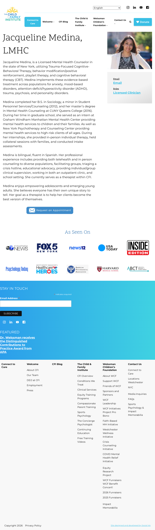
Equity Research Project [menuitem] (108, 471)
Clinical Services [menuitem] (86, 389)
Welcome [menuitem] (47, 21)
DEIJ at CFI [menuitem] (33, 380)
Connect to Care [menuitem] (32, 22)
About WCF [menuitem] (109, 375)
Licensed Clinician (126, 93)
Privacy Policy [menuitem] (33, 525)
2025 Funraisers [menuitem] (112, 497)
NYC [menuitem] (130, 387)
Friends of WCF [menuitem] (112, 386)
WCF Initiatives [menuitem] (112, 408)
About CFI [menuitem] (33, 370)
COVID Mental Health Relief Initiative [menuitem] (111, 458)
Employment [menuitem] (34, 385)
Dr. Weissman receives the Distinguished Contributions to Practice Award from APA (17, 345)
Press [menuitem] (30, 390)
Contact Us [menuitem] (120, 20)
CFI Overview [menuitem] (85, 375)
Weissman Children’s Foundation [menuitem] (99, 22)
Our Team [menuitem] (32, 375)
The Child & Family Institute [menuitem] (81, 22)
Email (117, 83)
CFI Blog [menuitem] (63, 21)
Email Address (10, 298)
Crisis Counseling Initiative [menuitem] (109, 445)
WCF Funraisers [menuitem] (112, 480)
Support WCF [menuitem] (111, 381)
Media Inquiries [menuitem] (137, 394)
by (131, 525)
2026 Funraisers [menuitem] (112, 492)
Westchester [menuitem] (135, 382)
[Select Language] (107, 8)
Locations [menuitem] (133, 378)
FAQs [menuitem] (131, 399)
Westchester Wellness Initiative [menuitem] (110, 433)
